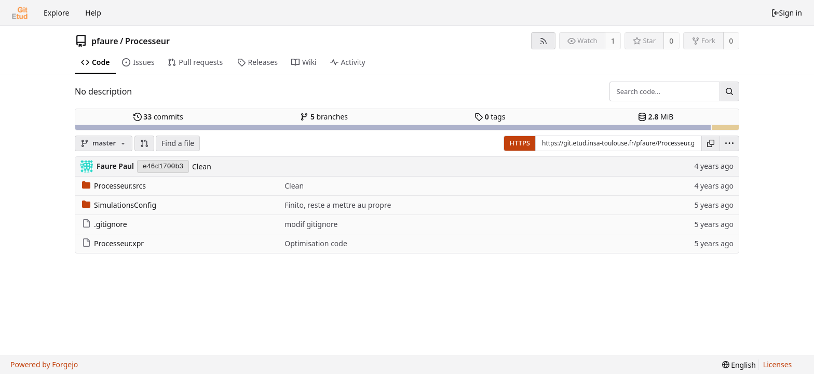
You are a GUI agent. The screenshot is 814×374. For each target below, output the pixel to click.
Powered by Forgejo (44, 364)
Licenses (777, 364)
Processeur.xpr (113, 243)
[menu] (729, 143)
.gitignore (104, 224)
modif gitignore (310, 224)
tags (489, 117)
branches (324, 117)
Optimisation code (315, 243)
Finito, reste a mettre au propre (337, 205)
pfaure (104, 41)
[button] (144, 143)
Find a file (177, 143)
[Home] (19, 13)
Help (93, 13)
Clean (201, 166)
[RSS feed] (543, 40)
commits (158, 117)
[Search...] (729, 91)
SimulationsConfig (119, 205)
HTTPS (519, 143)
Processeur (147, 41)
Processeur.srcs (114, 186)
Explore (56, 13)
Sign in (786, 13)
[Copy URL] (710, 143)
